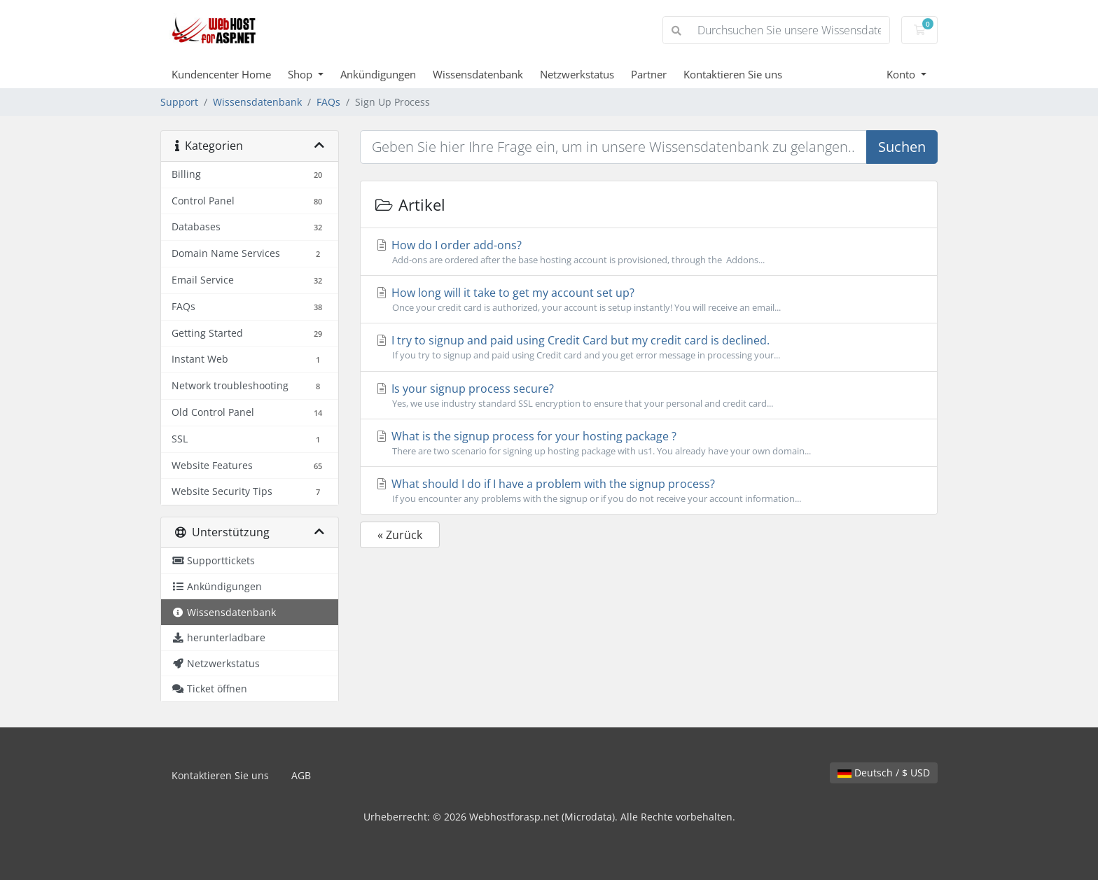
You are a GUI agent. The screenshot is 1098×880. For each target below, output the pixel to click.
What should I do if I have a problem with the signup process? (649, 490)
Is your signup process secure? (649, 395)
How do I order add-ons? (649, 252)
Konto (902, 74)
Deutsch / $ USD (884, 772)
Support (179, 102)
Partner (649, 74)
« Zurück (399, 535)
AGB (301, 775)
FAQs (328, 102)
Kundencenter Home (221, 74)
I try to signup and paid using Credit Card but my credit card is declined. (649, 347)
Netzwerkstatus (577, 74)
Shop (301, 74)
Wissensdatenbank (478, 74)
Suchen (902, 146)
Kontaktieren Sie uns (732, 74)
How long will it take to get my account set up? (649, 299)
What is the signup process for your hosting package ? (649, 443)
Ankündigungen (378, 74)
